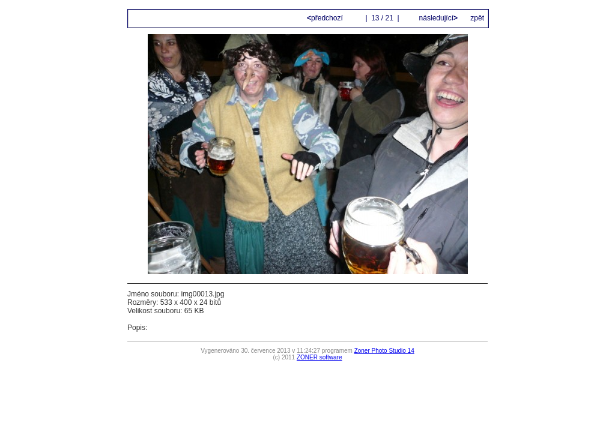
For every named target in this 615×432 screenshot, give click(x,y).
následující (437, 18)
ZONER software (319, 357)
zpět (477, 18)
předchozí (326, 18)
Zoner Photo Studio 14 (384, 350)
